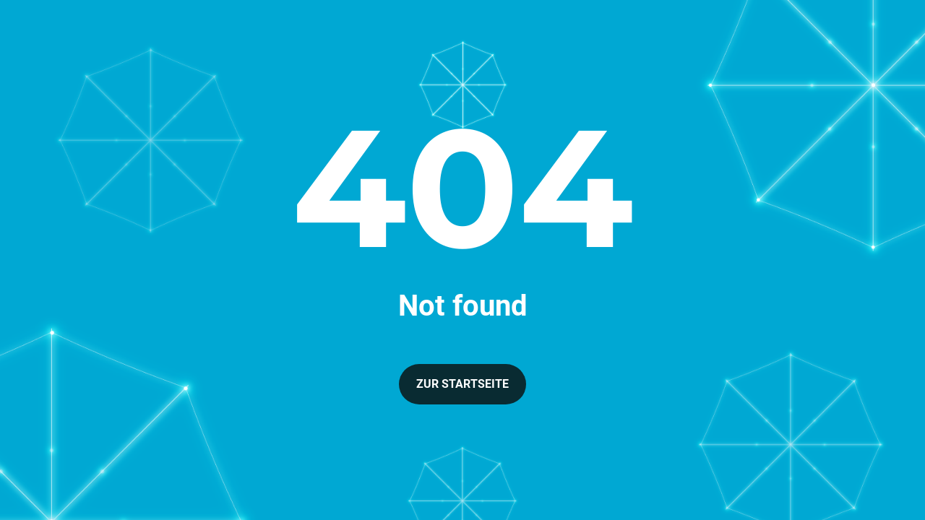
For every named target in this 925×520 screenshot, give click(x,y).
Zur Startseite (462, 384)
